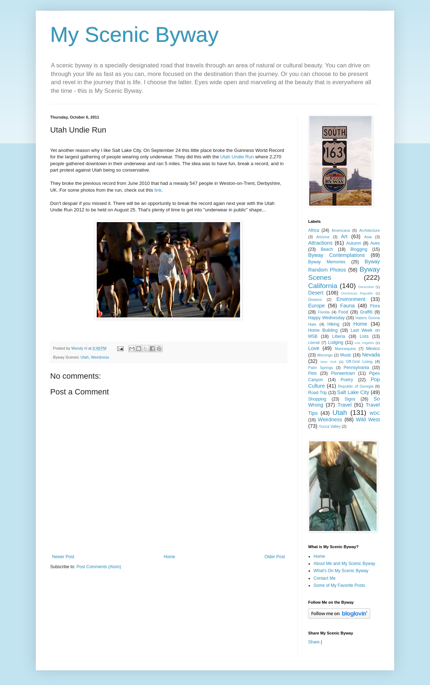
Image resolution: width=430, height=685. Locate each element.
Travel (345, 405)
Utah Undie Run (237, 156)
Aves (375, 243)
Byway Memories (326, 261)
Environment (351, 299)
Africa (313, 230)
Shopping (317, 399)
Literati (314, 342)
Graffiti (366, 312)
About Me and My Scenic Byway (344, 563)
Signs (350, 399)
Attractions (320, 243)
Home (169, 556)
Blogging (358, 249)
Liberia (338, 336)
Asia (368, 237)
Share (314, 642)
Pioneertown (343, 373)
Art (344, 236)
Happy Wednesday (326, 317)
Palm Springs (320, 367)
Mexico (373, 348)
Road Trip (317, 392)
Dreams (315, 299)
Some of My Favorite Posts (339, 585)
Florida (324, 312)
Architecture (369, 230)
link (158, 190)
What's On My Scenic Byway (341, 570)
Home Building (323, 330)
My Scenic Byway (134, 35)
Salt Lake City (353, 392)
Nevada (371, 355)
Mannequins (345, 348)
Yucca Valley (330, 426)
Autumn (353, 243)
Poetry (347, 379)
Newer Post (63, 556)
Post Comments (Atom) (98, 566)
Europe (316, 305)
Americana (340, 230)
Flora (375, 305)
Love (313, 348)
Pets (312, 373)
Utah (85, 357)
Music (345, 355)
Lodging (335, 342)
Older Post (274, 556)
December (366, 287)
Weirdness (100, 357)
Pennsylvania (356, 367)
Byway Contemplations (336, 255)
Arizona (323, 237)
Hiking (333, 324)
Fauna (347, 305)
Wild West (368, 419)
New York (328, 362)
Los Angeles (364, 343)
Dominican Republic (357, 293)
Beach (327, 249)
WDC (374, 413)
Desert (315, 293)
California (322, 285)
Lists (364, 336)
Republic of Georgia (355, 386)
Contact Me (324, 578)
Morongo (325, 355)
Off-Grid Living (359, 361)
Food (343, 312)
